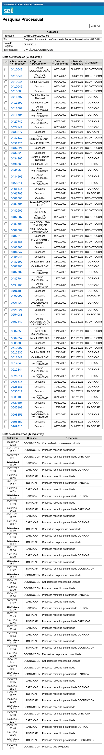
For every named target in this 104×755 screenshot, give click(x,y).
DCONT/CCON (93, 69)
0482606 (16, 210)
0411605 (16, 114)
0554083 (16, 314)
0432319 (16, 137)
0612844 (16, 369)
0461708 (16, 193)
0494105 (16, 285)
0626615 (16, 381)
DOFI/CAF (93, 96)
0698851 (16, 414)
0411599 (16, 102)
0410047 (16, 86)
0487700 (16, 266)
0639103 (16, 397)
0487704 (16, 278)
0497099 (16, 295)
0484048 (16, 256)
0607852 (16, 338)
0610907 (16, 347)
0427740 (16, 121)
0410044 (16, 76)
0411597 (16, 97)
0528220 (16, 302)
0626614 (16, 376)
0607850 (16, 331)
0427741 (16, 127)
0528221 (16, 310)
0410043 (16, 69)
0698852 (16, 421)
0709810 (16, 426)
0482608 (16, 223)
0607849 (16, 321)
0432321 (16, 148)
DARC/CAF (93, 132)
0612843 (16, 363)
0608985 (16, 343)
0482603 (16, 198)
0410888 (16, 91)
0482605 (16, 203)
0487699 (16, 261)
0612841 (16, 357)
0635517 (16, 391)
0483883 (16, 241)
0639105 (16, 402)
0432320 (16, 143)
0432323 (16, 153)
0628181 (16, 386)
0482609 (16, 230)
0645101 (16, 407)
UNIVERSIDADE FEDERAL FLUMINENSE (23, 4)
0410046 (16, 81)
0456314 (16, 183)
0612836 (16, 352)
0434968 (16, 169)
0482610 (16, 236)
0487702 (16, 272)
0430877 (16, 132)
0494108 (16, 291)
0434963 (16, 164)
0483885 (16, 247)
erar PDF (96, 26)
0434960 (16, 158)
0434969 (16, 176)
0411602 (16, 108)
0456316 (16, 188)
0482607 (16, 217)
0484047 (16, 252)
